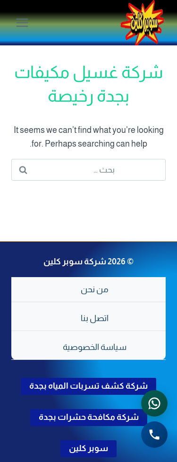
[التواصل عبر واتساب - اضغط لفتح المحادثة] (154, 403)
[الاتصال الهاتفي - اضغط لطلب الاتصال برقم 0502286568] (154, 434)
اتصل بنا (95, 318)
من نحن (95, 289)
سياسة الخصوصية (94, 347)
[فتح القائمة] (22, 22)
